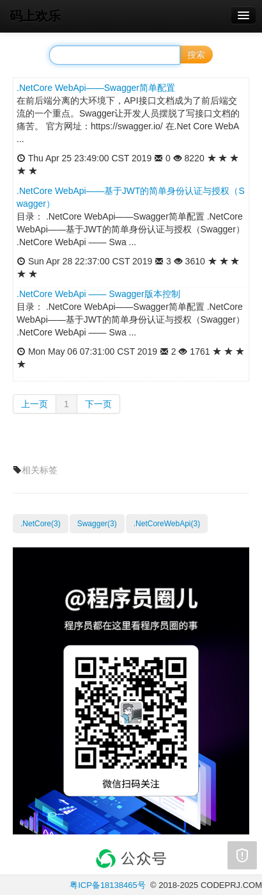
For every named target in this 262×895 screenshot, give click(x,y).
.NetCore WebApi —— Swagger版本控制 (98, 294)
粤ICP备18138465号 (108, 885)
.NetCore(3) (40, 523)
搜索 (196, 54)
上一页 (34, 404)
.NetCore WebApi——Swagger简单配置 (96, 88)
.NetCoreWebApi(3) (167, 523)
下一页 (98, 404)
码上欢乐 (35, 16)
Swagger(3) (97, 523)
